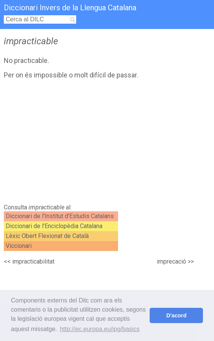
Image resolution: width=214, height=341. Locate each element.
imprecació (171, 261)
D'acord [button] (176, 315)
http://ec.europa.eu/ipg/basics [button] (99, 329)
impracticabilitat (33, 261)
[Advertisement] (71, 143)
